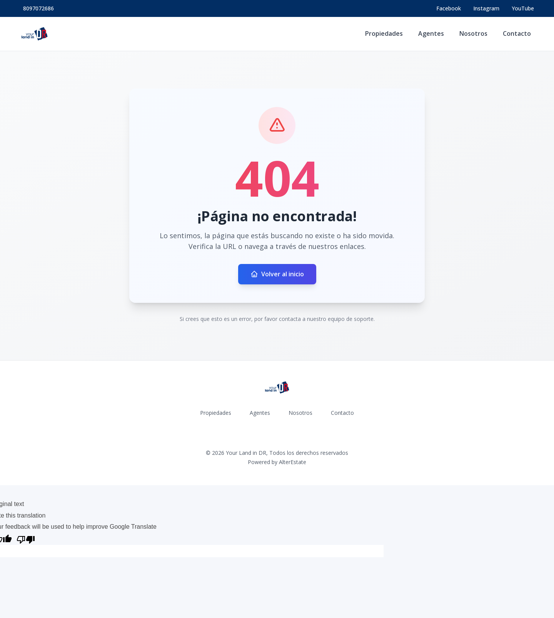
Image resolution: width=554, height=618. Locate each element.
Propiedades (384, 33)
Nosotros (473, 33)
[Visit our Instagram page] (486, 8)
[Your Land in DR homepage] (34, 34)
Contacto (517, 33)
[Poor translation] (25, 539)
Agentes (431, 33)
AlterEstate (292, 462)
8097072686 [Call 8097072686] (38, 8)
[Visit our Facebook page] (448, 8)
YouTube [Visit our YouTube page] (523, 8)
